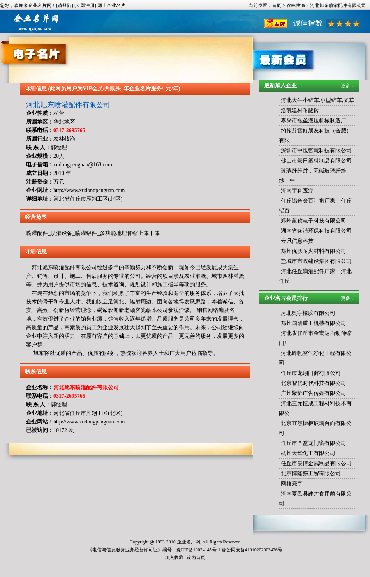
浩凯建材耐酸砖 (300, 110)
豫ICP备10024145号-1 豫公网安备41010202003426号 (229, 549)
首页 (276, 5)
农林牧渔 (295, 5)
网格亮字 (292, 484)
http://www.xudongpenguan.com (89, 190)
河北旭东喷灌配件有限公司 (68, 105)
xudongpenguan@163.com (82, 165)
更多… (348, 85)
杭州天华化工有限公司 (308, 453)
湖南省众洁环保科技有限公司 (316, 231)
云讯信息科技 (297, 241)
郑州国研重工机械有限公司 (313, 323)
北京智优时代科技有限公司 (313, 383)
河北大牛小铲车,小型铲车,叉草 (317, 100)
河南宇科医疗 (297, 191)
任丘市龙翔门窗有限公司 (311, 373)
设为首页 (196, 557)
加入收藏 (174, 557)
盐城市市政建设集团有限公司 (316, 261)
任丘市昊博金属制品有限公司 (316, 463)
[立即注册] (85, 5)
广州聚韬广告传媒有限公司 (313, 393)
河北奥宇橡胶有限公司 (308, 313)
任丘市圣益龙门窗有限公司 (313, 443)
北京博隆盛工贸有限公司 (311, 473)
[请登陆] (64, 5)
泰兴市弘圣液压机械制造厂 (313, 121)
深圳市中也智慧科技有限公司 (316, 151)
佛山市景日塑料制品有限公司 (316, 161)
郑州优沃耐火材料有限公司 (313, 251)
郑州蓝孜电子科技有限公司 (313, 221)
